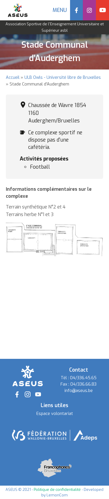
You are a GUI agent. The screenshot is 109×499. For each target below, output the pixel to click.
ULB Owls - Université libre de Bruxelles (62, 77)
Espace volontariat (54, 413)
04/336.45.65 (83, 378)
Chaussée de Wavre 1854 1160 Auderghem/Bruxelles (57, 113)
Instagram (89, 10)
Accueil (12, 77)
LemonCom (57, 495)
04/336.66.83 (83, 384)
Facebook (76, 10)
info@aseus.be (79, 390)
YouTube (102, 10)
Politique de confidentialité (57, 489)
